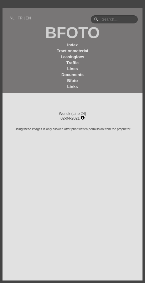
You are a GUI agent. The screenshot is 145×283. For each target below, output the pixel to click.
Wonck (64, 113)
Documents (72, 74)
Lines (72, 68)
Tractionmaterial (72, 51)
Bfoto (72, 80)
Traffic (72, 62)
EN (28, 18)
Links (72, 86)
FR (20, 18)
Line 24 (79, 113)
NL (12, 18)
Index (72, 45)
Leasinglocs (72, 56)
